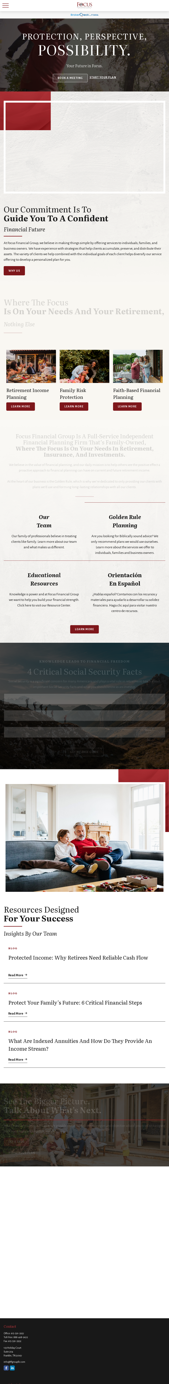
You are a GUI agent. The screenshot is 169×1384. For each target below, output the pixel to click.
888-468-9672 (20, 1337)
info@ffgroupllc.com (14, 1362)
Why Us (14, 270)
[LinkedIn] (12, 1367)
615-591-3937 (17, 1333)
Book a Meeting (70, 77)
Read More (15, 975)
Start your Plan (103, 77)
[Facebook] (6, 1367)
